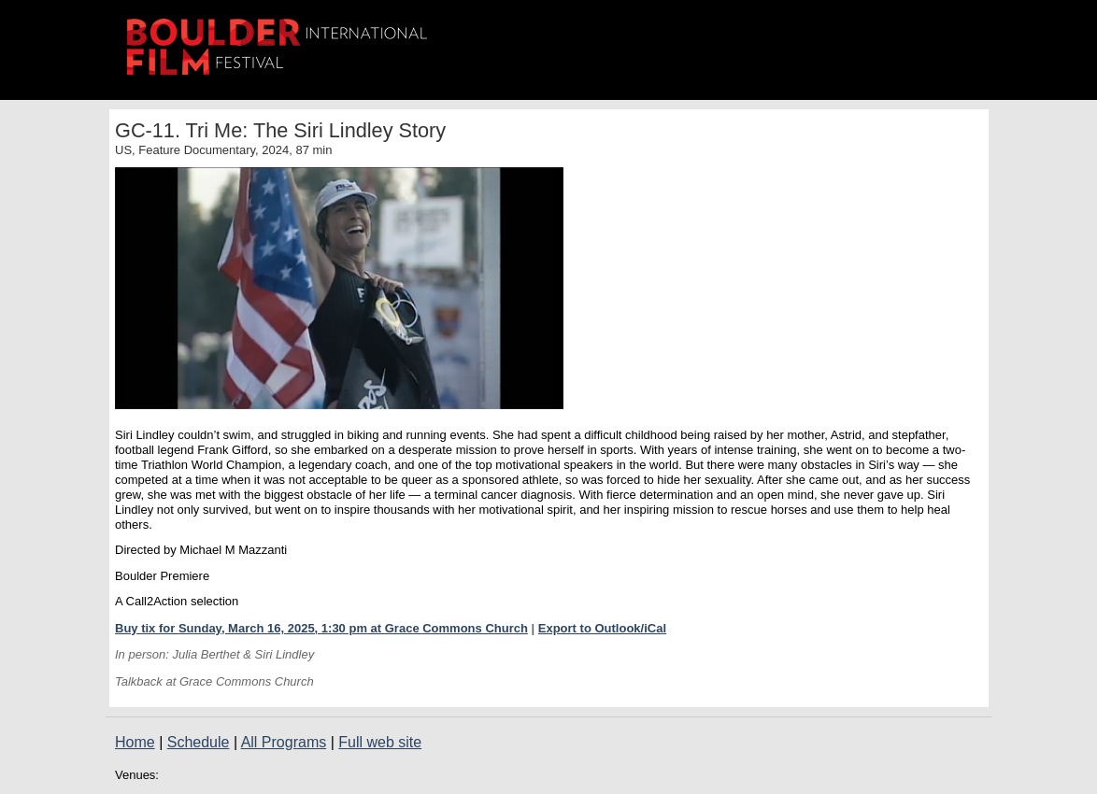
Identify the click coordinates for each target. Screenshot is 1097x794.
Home (135, 742)
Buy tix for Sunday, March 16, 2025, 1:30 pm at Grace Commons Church (321, 628)
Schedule (198, 742)
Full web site (379, 742)
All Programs (284, 742)
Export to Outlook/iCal (602, 628)
